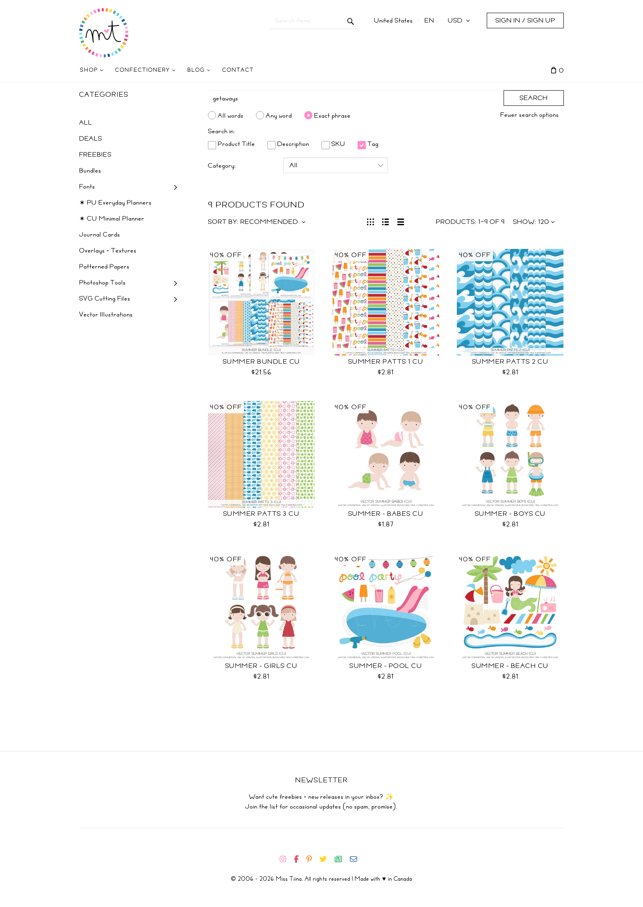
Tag (368, 144)
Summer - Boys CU (510, 514)
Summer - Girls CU (261, 666)
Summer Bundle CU (261, 362)
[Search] (352, 98)
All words (231, 115)
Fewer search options (529, 115)
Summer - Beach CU (510, 666)
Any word (279, 115)
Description (288, 144)
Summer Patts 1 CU (386, 362)
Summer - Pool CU (385, 666)
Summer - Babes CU (386, 514)
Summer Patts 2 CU (510, 362)
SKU (333, 144)
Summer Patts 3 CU (261, 514)
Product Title (231, 144)
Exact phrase (332, 115)
